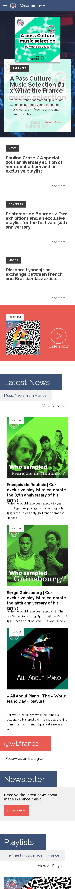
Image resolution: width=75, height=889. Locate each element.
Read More (53, 122)
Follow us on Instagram (25, 758)
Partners (19, 68)
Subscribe (14, 810)
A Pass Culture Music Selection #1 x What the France (37, 84)
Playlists (19, 842)
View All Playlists (52, 866)
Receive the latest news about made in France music (30, 797)
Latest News (27, 382)
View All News (54, 406)
